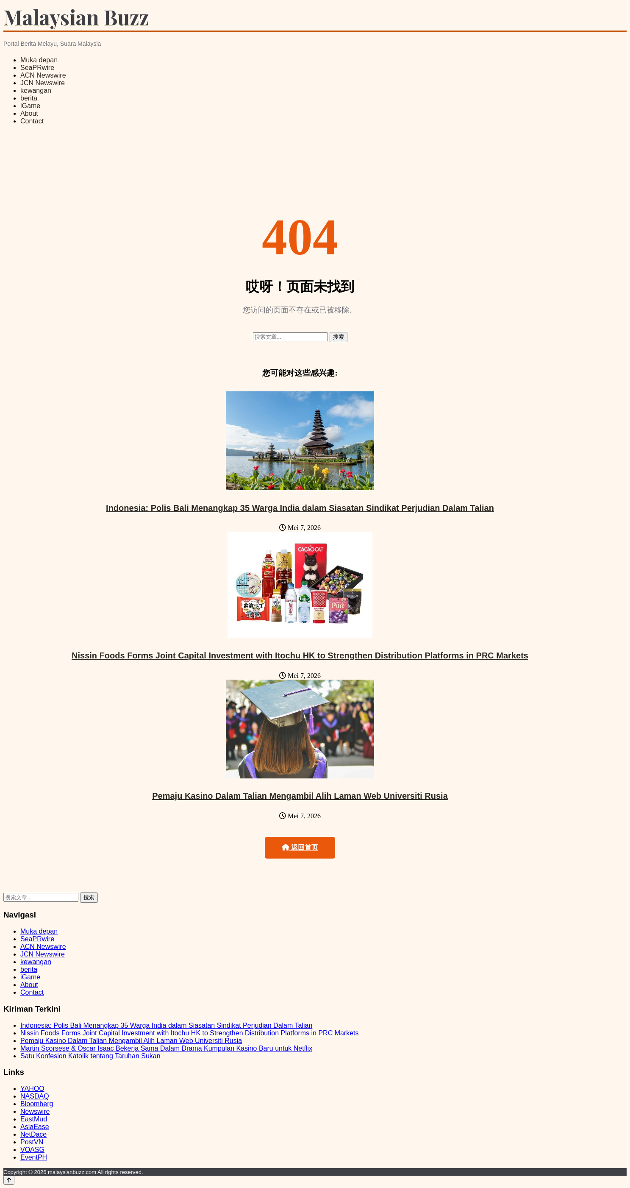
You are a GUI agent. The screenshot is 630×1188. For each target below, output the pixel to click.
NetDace (33, 1134)
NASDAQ (34, 1096)
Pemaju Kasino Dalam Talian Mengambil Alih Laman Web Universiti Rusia (300, 795)
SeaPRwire (37, 67)
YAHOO (32, 1088)
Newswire (35, 1111)
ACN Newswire (43, 75)
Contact (32, 121)
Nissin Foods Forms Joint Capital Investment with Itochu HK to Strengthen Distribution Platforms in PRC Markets (300, 655)
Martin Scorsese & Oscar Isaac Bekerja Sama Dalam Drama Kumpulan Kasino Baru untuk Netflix (166, 1048)
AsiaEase (34, 1126)
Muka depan (39, 60)
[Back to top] (8, 1180)
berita (28, 98)
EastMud (33, 1119)
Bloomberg (36, 1103)
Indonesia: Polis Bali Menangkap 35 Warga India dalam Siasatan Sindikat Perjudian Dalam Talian (300, 508)
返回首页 (300, 847)
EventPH (33, 1157)
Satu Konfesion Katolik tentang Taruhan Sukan (90, 1056)
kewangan (35, 90)
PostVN (31, 1142)
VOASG (32, 1149)
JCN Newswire (42, 82)
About (29, 113)
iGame (30, 105)
